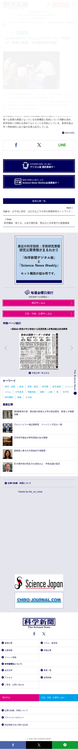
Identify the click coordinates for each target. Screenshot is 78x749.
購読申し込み (38, 303)
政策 (21, 386)
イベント (69, 386)
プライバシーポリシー (14, 717)
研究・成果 (10, 386)
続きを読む (70, 133)
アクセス (8, 677)
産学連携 (56, 386)
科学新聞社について (13, 664)
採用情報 (47, 677)
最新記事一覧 (39, 201)
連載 (19, 397)
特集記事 (47, 650)
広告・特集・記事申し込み (38, 313)
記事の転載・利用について (19, 483)
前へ (6, 350)
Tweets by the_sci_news (30, 491)
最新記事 (8, 643)
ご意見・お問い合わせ (14, 685)
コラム (8, 392)
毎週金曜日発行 (42, 293)
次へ (72, 350)
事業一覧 (47, 670)
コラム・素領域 (50, 643)
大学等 (66, 392)
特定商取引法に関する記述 (16, 725)
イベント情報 (10, 657)
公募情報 (8, 650)
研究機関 (9, 397)
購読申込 (6, 697)
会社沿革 (8, 670)
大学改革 (19, 392)
